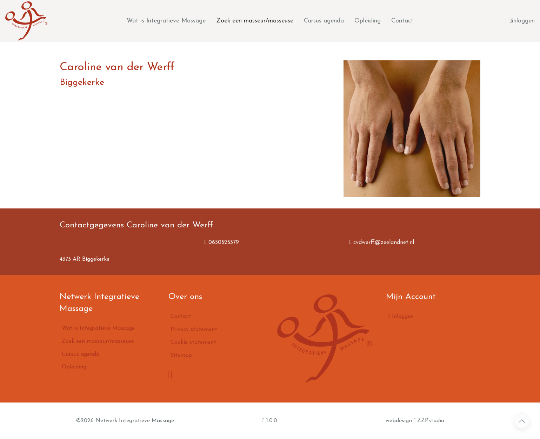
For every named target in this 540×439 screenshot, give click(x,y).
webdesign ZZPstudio (415, 420)
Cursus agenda (324, 21)
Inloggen (401, 316)
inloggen (522, 21)
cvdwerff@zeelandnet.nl (381, 242)
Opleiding (367, 21)
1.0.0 (269, 420)
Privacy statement (194, 329)
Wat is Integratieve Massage (166, 21)
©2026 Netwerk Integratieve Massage (125, 421)
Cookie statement (193, 342)
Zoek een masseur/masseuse (254, 21)
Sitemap (181, 355)
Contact (402, 21)
